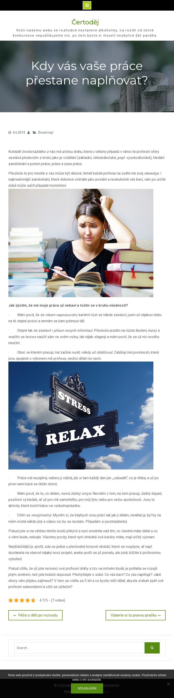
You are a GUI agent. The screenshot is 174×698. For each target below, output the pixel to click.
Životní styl (45, 132)
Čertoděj (85, 22)
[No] (168, 684)
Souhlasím (87, 688)
